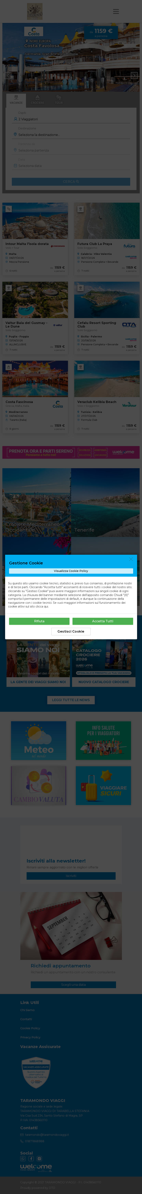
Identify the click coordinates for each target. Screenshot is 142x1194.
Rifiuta (39, 621)
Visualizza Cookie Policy (71, 571)
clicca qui (42, 606)
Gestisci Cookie (71, 631)
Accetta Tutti (102, 621)
